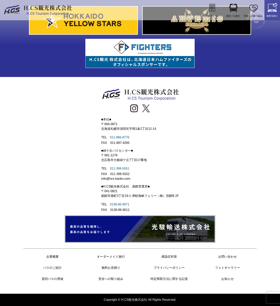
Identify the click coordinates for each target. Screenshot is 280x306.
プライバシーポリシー (169, 267)
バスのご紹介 (52, 267)
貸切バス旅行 (233, 9)
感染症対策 (169, 256)
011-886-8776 (119, 137)
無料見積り (272, 9)
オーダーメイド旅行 (111, 256)
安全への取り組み (253, 9)
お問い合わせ (227, 256)
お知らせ (227, 278)
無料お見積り (111, 267)
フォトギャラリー (227, 267)
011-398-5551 (119, 168)
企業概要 (52, 256)
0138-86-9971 (119, 204)
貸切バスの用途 (52, 278)
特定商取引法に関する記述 (169, 278)
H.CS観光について (212, 9)
